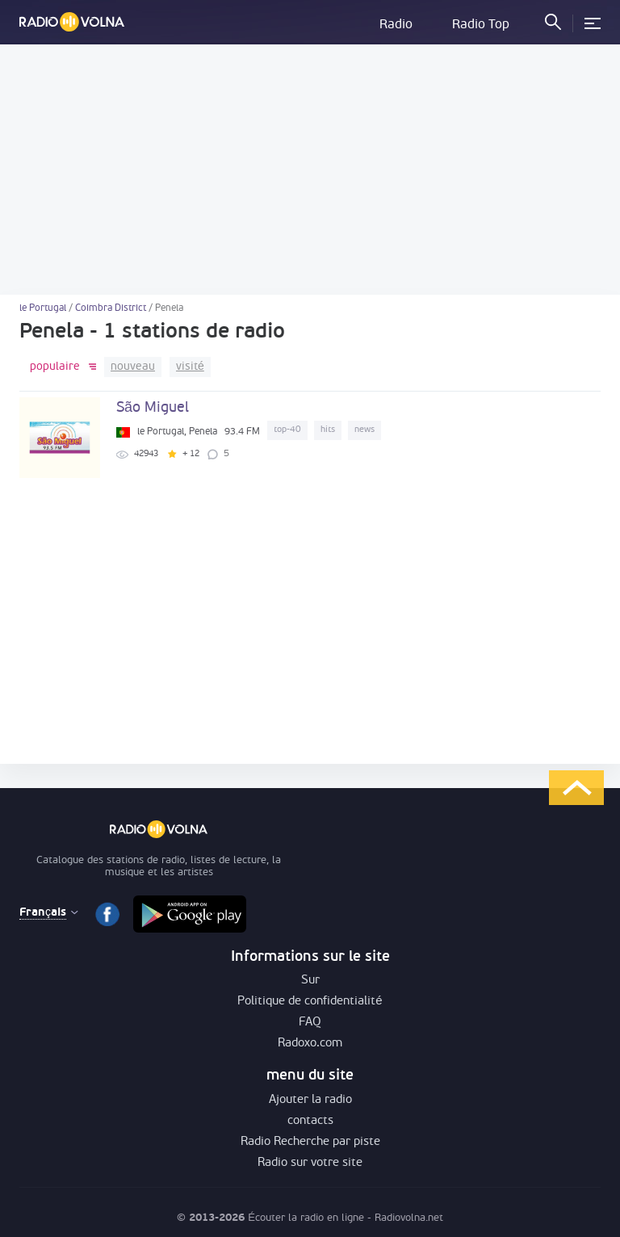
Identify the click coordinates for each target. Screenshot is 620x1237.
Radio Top (480, 25)
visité (190, 367)
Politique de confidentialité (309, 1002)
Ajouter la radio (310, 1100)
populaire (55, 367)
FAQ (310, 1023)
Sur (310, 981)
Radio (396, 25)
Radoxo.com (310, 1044)
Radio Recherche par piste (310, 1142)
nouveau (133, 367)
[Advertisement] (310, 170)
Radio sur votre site (310, 1163)
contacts (310, 1121)
